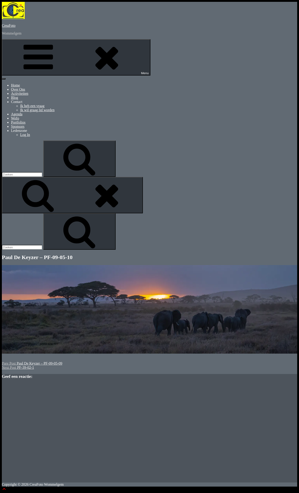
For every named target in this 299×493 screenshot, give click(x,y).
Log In (25, 135)
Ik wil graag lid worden (37, 110)
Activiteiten (19, 93)
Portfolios (18, 122)
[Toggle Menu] (3, 78)
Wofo (15, 118)
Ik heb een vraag (32, 106)
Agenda (16, 114)
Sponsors (17, 126)
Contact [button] (16, 102)
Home (15, 85)
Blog (14, 98)
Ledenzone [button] (19, 131)
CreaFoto (9, 25)
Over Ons (18, 89)
